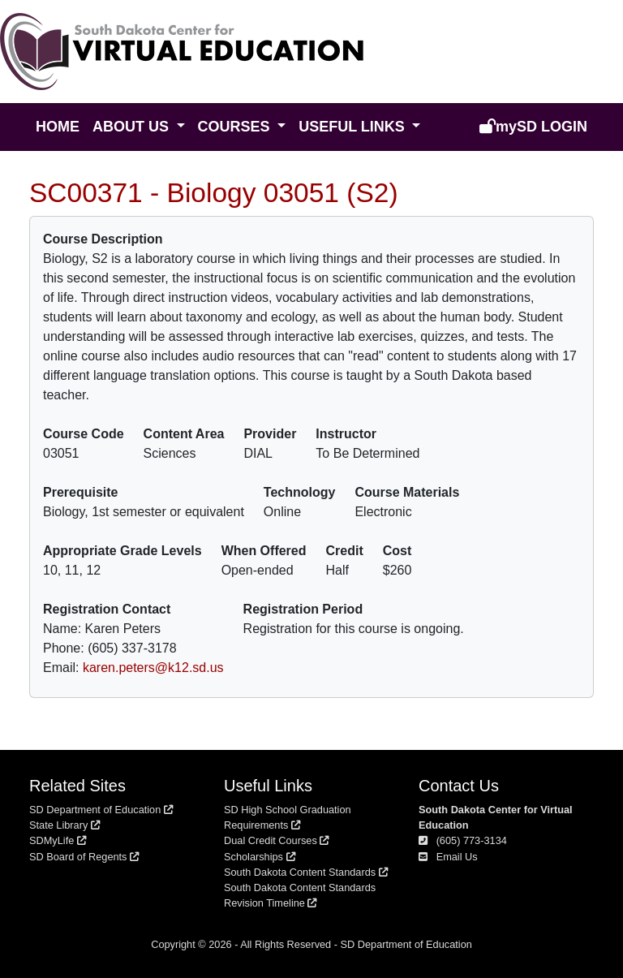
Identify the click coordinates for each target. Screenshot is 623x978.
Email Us (448, 857)
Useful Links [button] (354, 126)
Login (533, 126)
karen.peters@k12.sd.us (153, 667)
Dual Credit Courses (276, 840)
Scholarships (259, 857)
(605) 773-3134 (463, 840)
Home (57, 126)
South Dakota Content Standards (306, 872)
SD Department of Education (101, 810)
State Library (64, 825)
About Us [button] (132, 126)
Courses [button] (236, 126)
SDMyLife (57, 840)
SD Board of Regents (84, 857)
